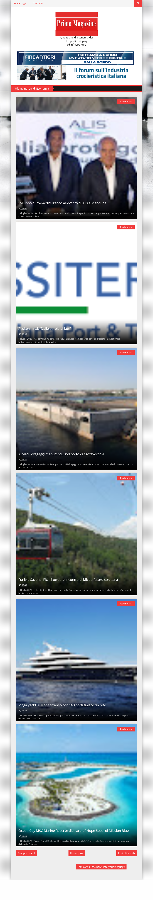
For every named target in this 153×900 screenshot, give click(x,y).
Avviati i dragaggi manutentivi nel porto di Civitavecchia (59, 464)
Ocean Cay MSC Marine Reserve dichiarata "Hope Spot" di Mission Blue (72, 851)
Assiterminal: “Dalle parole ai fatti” (43, 335)
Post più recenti (25, 873)
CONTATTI (36, 3)
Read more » (127, 101)
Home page (18, 3)
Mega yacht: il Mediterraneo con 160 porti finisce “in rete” (61, 722)
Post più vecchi (128, 873)
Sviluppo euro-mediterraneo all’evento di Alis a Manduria (61, 206)
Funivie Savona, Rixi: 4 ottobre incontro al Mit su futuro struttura (66, 593)
